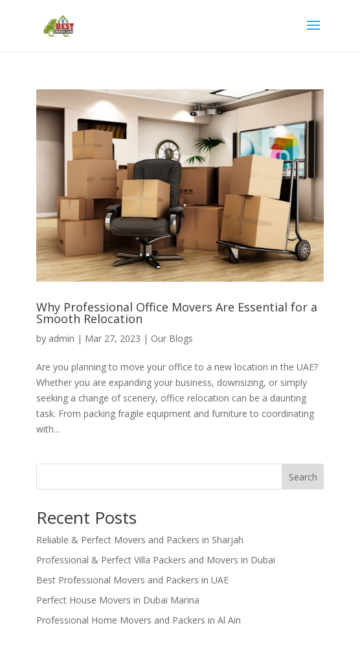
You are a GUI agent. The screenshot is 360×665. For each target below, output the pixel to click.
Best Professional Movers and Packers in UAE (132, 580)
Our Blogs (172, 338)
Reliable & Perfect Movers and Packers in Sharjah (139, 540)
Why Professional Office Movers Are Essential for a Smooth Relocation (176, 312)
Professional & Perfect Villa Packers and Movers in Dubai (155, 560)
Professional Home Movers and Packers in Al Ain (138, 620)
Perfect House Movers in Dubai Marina (117, 600)
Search (303, 477)
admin (61, 338)
